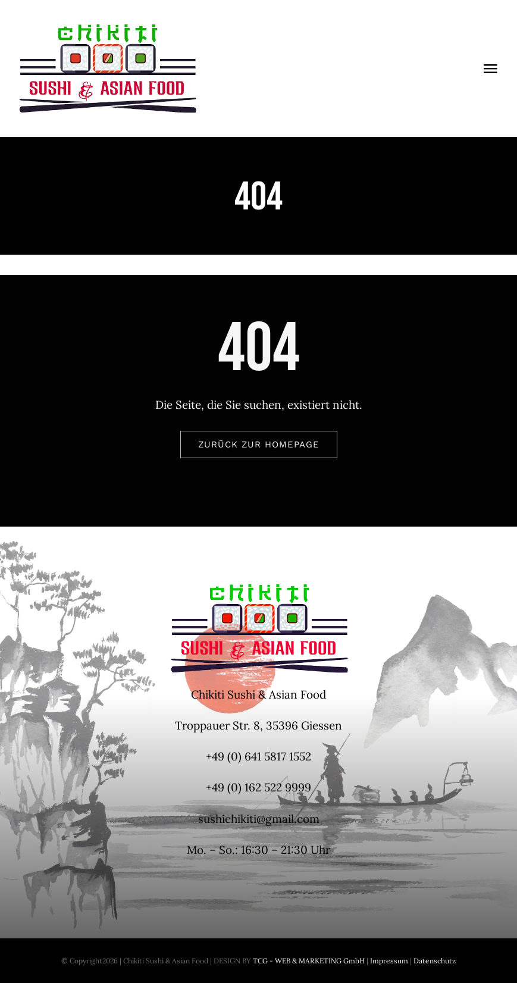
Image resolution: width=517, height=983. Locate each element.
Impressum (388, 960)
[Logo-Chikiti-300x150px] (107, 29)
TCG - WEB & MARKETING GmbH (308, 960)
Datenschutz (434, 960)
